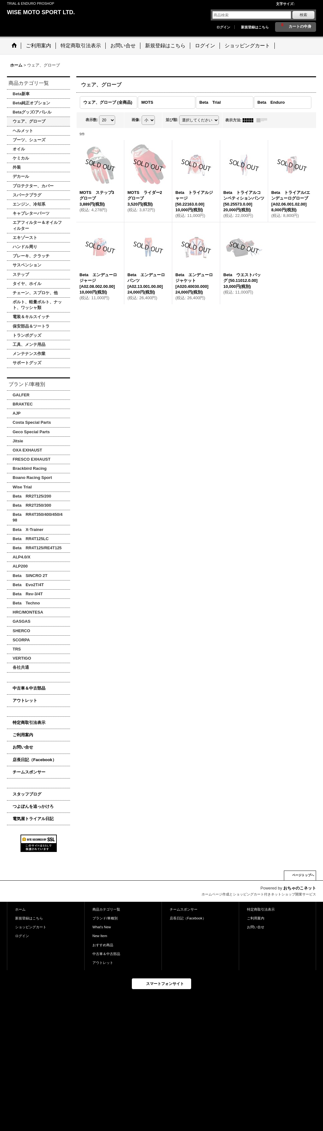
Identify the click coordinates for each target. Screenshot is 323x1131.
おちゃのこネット (299, 888)
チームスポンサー (29, 772)
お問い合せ (23, 747)
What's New (101, 927)
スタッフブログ (27, 794)
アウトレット (25, 700)
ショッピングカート (30, 927)
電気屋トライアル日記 (33, 818)
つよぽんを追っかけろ (33, 806)
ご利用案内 (23, 734)
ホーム (20, 909)
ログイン (223, 27)
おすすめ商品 (102, 945)
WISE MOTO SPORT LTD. (41, 12)
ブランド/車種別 (105, 918)
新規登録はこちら (255, 27)
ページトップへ (303, 875)
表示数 (91, 120)
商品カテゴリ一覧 (106, 909)
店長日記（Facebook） (34, 759)
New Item (99, 936)
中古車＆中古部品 (29, 688)
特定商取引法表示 (29, 722)
